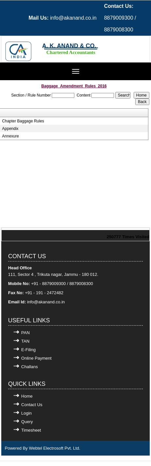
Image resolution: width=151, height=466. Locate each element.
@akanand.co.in (49, 301)
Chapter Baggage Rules (23, 121)
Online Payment (36, 358)
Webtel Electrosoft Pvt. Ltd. (54, 448)
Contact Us (31, 404)
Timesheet (31, 430)
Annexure (10, 136)
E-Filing (28, 349)
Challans (29, 366)
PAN (25, 332)
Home (27, 396)
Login (26, 413)
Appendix (10, 128)
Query (27, 421)
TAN (25, 341)
